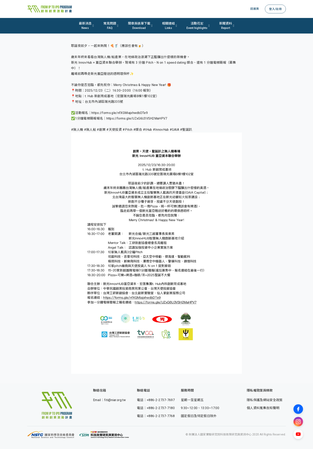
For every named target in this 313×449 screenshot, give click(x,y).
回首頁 (254, 8)
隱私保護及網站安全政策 (265, 400)
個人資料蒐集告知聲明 (263, 408)
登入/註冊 (275, 9)
